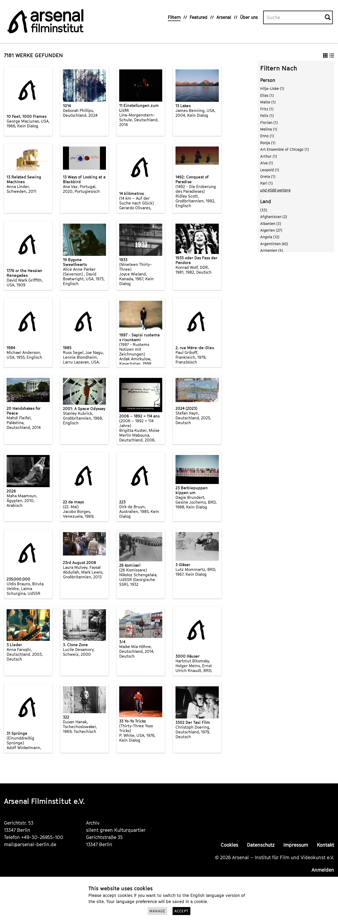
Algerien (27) (271, 230)
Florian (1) (269, 122)
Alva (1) (266, 163)
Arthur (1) (268, 156)
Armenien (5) (271, 250)
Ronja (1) (267, 142)
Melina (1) (268, 129)
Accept (181, 911)
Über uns (249, 17)
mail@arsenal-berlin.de (30, 844)
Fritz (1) (266, 109)
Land (265, 201)
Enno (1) (267, 135)
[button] (325, 55)
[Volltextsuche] (294, 17)
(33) (263, 210)
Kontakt (325, 845)
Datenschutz (261, 845)
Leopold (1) (269, 170)
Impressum (295, 845)
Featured (198, 17)
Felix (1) (267, 115)
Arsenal (223, 17)
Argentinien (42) (274, 243)
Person (267, 80)
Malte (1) (268, 102)
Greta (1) (267, 176)
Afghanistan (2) (273, 216)
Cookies (229, 845)
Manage (157, 911)
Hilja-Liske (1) (272, 88)
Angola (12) (269, 237)
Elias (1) (267, 95)
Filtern (174, 17)
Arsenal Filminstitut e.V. (44, 801)
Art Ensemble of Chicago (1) (284, 149)
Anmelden (322, 870)
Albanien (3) (270, 223)
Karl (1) (266, 183)
